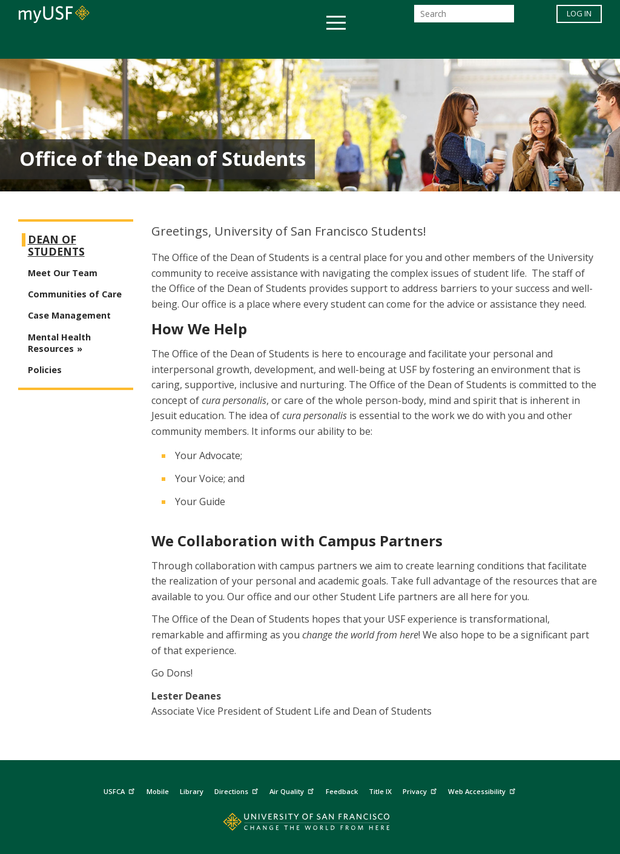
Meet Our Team (62, 273)
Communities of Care (75, 294)
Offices (438, 44)
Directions (237, 790)
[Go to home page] (310, 824)
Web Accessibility (483, 790)
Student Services (164, 44)
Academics (75, 44)
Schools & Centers (524, 44)
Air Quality (293, 790)
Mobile (158, 791)
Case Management (69, 315)
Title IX (380, 791)
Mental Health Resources (59, 342)
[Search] (464, 17)
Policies (45, 370)
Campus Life (370, 44)
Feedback (342, 791)
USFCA (120, 790)
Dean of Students (56, 245)
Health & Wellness (274, 44)
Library (191, 791)
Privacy (421, 790)
